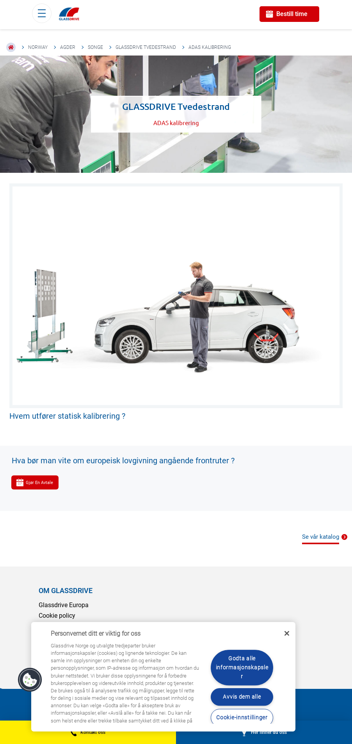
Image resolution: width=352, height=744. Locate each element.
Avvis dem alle (242, 697)
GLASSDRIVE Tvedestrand (146, 47)
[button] (30, 679)
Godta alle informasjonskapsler (242, 667)
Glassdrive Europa (64, 605)
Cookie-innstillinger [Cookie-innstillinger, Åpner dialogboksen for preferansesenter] (241, 717)
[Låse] (286, 633)
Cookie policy (57, 615)
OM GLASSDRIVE (65, 590)
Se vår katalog (320, 536)
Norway (38, 47)
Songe (95, 47)
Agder (67, 47)
